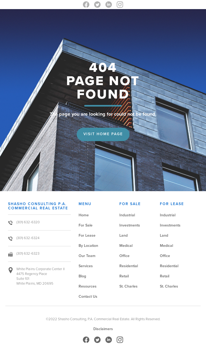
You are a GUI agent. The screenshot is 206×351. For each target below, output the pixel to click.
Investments (129, 225)
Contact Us (88, 296)
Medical (126, 245)
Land (123, 235)
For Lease (87, 235)
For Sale (86, 225)
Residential (128, 266)
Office (124, 256)
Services (86, 266)
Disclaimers (103, 329)
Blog (82, 276)
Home (84, 215)
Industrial (127, 215)
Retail (124, 276)
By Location (88, 245)
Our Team (87, 256)
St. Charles (128, 286)
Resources (88, 286)
